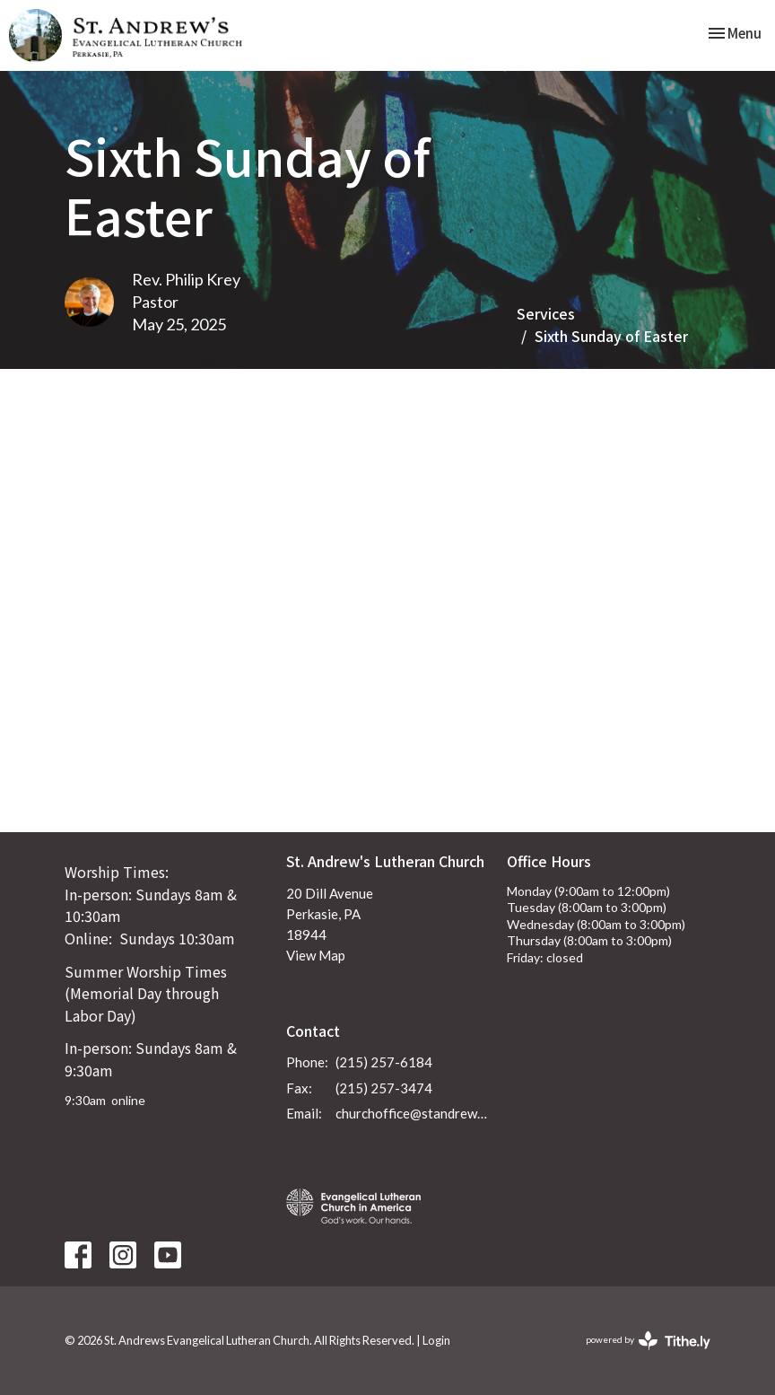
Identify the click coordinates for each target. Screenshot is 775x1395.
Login (436, 1340)
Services (546, 313)
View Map (315, 955)
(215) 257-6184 (383, 1062)
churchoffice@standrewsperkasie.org (412, 1113)
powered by (648, 1340)
